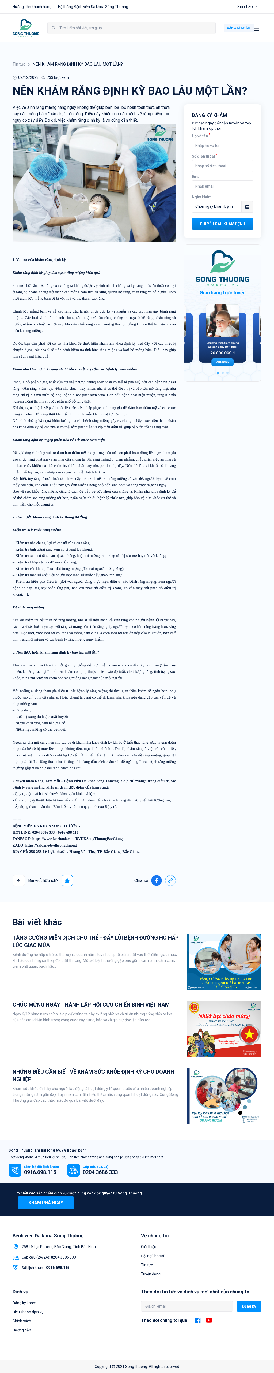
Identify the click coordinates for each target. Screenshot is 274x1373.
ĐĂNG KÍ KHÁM (239, 28)
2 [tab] (223, 373)
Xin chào (245, 6)
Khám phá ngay (46, 1202)
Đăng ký (249, 1306)
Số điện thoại (204, 156)
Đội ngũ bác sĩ (152, 1256)
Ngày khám (202, 197)
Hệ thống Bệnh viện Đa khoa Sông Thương (93, 7)
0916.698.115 (40, 1172)
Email (197, 177)
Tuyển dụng (151, 1274)
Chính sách (22, 1321)
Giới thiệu (148, 1247)
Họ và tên (201, 136)
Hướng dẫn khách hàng (32, 7)
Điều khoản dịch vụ (28, 1312)
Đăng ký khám (24, 1303)
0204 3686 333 (100, 1172)
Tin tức (19, 64)
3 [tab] (227, 373)
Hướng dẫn (22, 1330)
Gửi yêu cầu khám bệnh (222, 224)
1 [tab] (218, 373)
